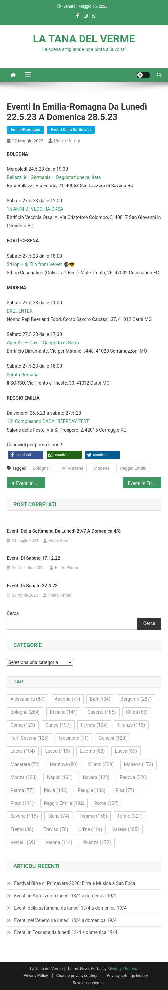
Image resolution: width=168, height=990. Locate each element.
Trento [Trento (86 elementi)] (21, 829)
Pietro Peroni (67, 140)
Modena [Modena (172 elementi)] (138, 764)
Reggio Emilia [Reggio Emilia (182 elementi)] (64, 803)
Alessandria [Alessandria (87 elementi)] (27, 699)
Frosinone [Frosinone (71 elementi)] (74, 738)
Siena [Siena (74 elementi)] (58, 816)
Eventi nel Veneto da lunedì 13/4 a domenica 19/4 (65, 920)
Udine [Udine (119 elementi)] (90, 829)
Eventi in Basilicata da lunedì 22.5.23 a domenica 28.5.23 (30, 483)
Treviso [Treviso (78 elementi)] (56, 829)
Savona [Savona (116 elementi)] (24, 816)
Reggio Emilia (133, 468)
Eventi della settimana (71, 129)
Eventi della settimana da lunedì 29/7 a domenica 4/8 (64, 531)
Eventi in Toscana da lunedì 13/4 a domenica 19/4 (65, 932)
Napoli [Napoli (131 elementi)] (60, 777)
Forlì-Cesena (71, 468)
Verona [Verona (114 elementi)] (58, 842)
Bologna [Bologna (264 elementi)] (25, 712)
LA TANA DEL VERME (84, 38)
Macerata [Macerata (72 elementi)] (25, 764)
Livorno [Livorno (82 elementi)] (92, 751)
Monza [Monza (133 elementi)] (23, 777)
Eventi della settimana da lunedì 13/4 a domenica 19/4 (70, 908)
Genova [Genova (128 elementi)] (113, 738)
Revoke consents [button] (88, 983)
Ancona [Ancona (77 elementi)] (67, 699)
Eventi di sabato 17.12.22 (33, 558)
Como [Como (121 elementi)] (22, 725)
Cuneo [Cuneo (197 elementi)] (58, 725)
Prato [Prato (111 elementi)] (22, 803)
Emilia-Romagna (25, 129)
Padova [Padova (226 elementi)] (133, 777)
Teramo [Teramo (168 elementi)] (93, 816)
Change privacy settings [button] (77, 975)
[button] (25, 455)
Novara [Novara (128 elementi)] (96, 777)
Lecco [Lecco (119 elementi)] (57, 751)
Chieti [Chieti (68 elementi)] (137, 712)
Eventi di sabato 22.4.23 (32, 585)
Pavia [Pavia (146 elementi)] (56, 790)
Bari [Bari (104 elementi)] (100, 699)
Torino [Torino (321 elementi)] (130, 816)
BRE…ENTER (19, 311)
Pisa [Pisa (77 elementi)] (125, 790)
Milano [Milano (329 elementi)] (100, 764)
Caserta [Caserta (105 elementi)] (101, 712)
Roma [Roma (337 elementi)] (106, 803)
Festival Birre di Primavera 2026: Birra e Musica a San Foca (74, 883)
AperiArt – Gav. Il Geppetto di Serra (43, 342)
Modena (101, 468)
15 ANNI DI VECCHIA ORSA (35, 209)
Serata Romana (22, 374)
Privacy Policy (35, 975)
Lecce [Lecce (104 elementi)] (22, 751)
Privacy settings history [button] (127, 975)
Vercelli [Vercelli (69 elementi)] (22, 842)
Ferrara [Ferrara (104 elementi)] (94, 725)
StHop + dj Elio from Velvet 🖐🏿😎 (40, 264)
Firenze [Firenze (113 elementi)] (131, 725)
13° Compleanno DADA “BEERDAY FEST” (48, 421)
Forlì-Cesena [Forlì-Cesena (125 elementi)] (29, 738)
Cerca (13, 613)
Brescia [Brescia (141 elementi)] (64, 712)
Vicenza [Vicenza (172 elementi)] (96, 842)
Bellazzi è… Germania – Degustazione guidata (54, 177)
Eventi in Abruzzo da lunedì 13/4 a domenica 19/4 (65, 895)
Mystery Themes (122, 968)
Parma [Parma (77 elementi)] (22, 790)
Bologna (41, 468)
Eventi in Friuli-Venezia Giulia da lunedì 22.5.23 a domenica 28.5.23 (144, 483)
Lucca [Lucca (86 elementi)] (126, 751)
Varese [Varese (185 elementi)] (125, 829)
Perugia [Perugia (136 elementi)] (91, 790)
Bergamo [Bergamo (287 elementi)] (136, 699)
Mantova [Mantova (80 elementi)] (63, 764)
